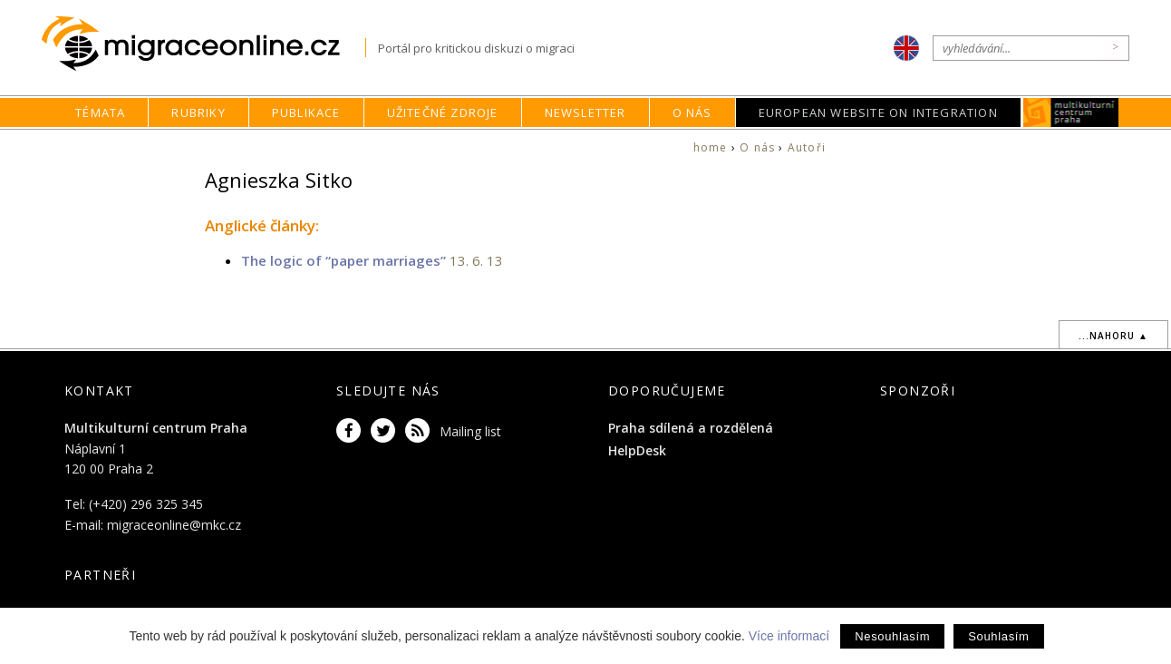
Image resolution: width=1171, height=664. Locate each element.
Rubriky (198, 112)
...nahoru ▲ (1113, 335)
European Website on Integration (878, 112)
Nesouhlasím (892, 636)
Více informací (789, 636)
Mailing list (470, 431)
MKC (1071, 112)
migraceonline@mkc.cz (174, 524)
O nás (692, 112)
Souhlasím (998, 636)
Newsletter (585, 112)
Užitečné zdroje (442, 112)
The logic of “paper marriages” (343, 260)
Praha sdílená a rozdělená (690, 427)
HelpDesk (637, 450)
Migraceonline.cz (203, 44)
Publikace (306, 112)
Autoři (807, 147)
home (710, 147)
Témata (100, 112)
